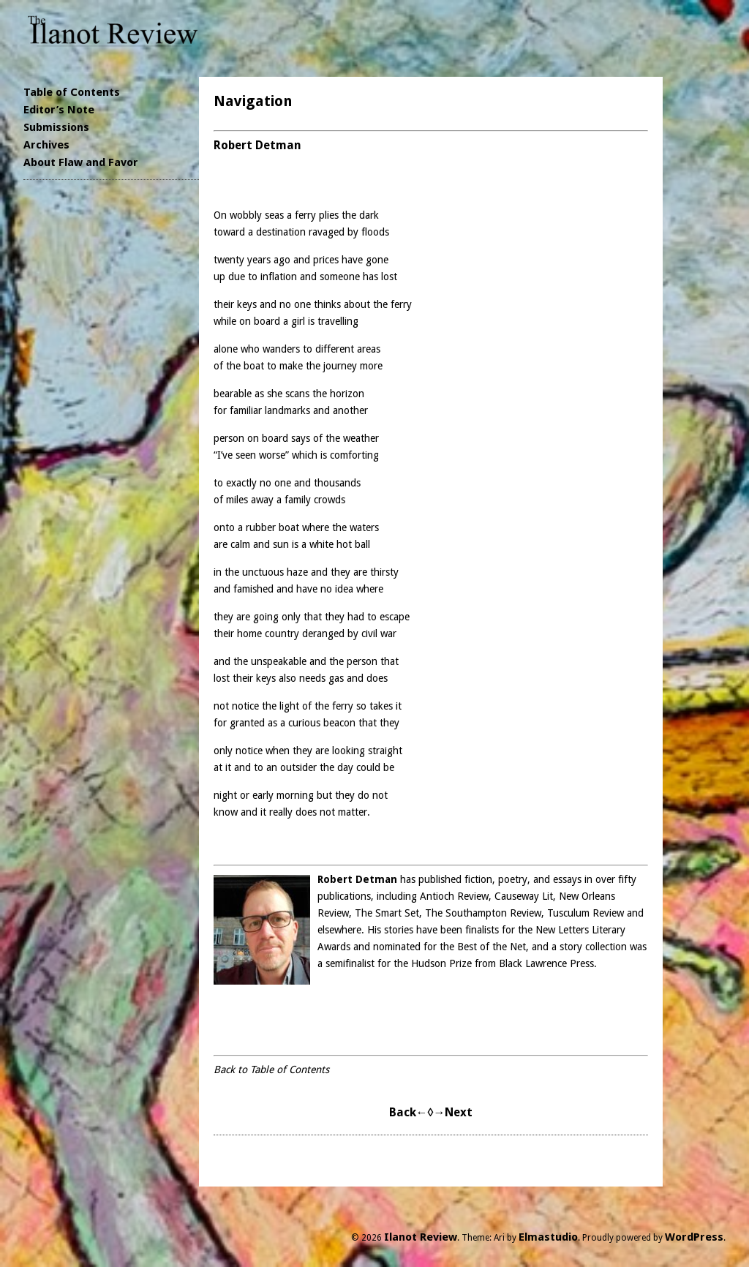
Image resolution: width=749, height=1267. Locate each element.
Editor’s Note (58, 109)
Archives (46, 144)
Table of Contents (71, 92)
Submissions (56, 127)
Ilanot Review (420, 1237)
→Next (453, 1112)
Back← (408, 1112)
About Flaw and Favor (80, 162)
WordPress (694, 1237)
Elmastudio (548, 1237)
